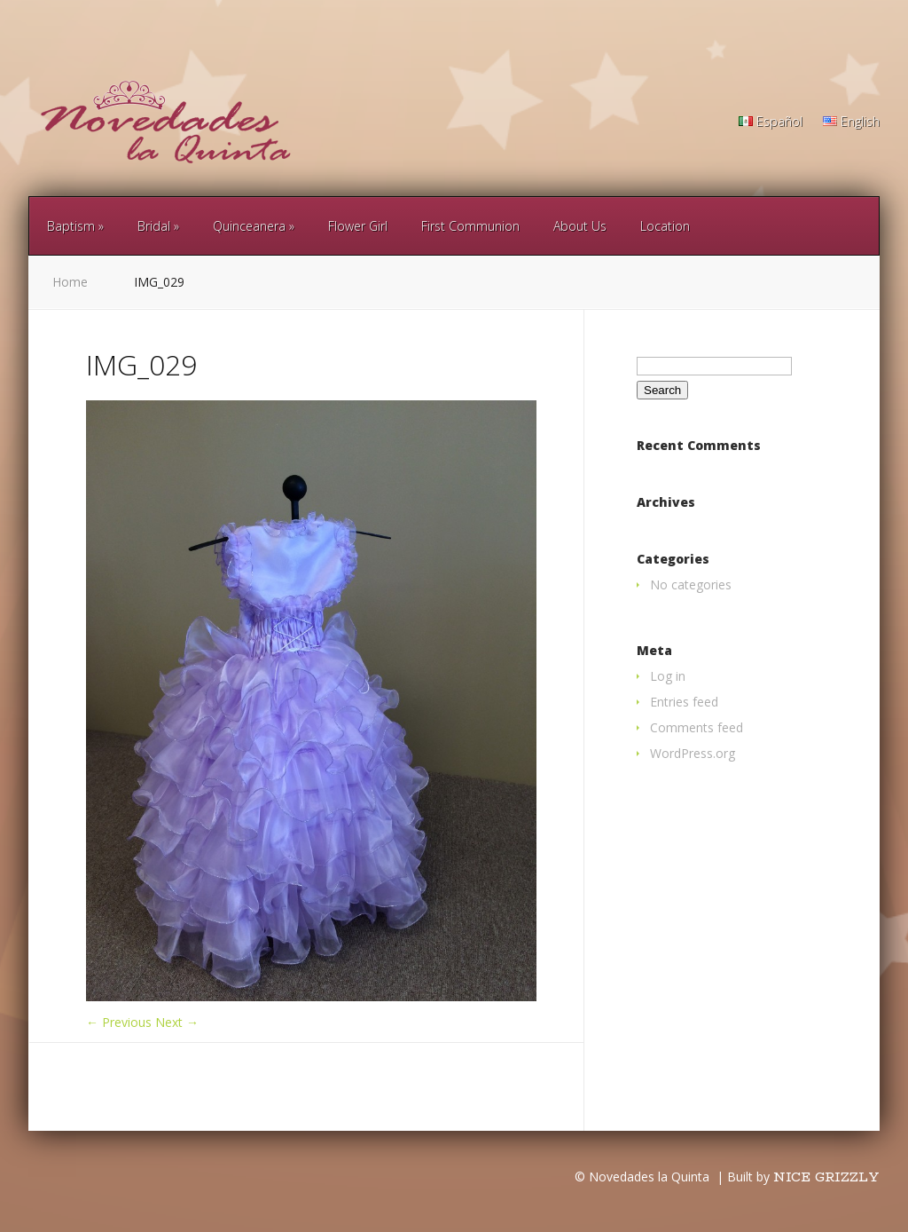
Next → (177, 1022)
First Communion (470, 225)
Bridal (153, 225)
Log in (667, 675)
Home (70, 281)
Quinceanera (249, 225)
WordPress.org (692, 753)
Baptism (71, 225)
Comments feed (696, 727)
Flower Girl (357, 225)
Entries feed (684, 701)
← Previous (119, 1022)
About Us (580, 225)
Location (665, 225)
